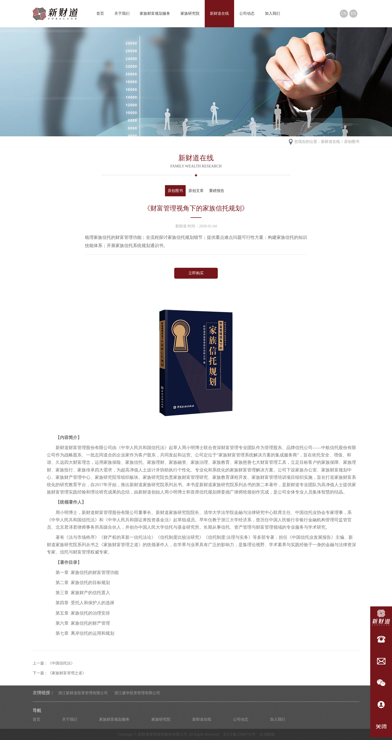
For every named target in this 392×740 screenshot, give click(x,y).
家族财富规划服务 (155, 13)
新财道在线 (219, 13)
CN (343, 13)
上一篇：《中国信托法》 (54, 663)
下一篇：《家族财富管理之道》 (59, 673)
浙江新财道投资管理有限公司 (83, 693)
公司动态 (247, 13)
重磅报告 (216, 191)
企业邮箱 (267, 734)
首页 (100, 13)
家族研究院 (190, 13)
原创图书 (351, 142)
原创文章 (196, 191)
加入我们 (272, 13)
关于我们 (122, 13)
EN (353, 13)
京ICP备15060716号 (239, 734)
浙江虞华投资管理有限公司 (137, 693)
